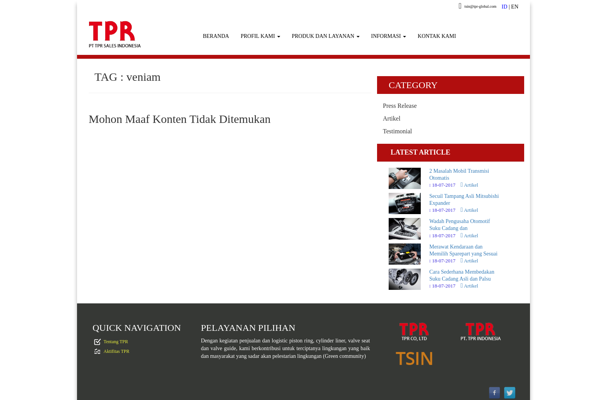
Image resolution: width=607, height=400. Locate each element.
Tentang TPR (116, 341)
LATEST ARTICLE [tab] (420, 152)
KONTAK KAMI (437, 36)
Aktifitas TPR (117, 351)
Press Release (400, 105)
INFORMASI (388, 36)
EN (514, 7)
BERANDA (216, 36)
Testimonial (397, 131)
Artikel (391, 118)
